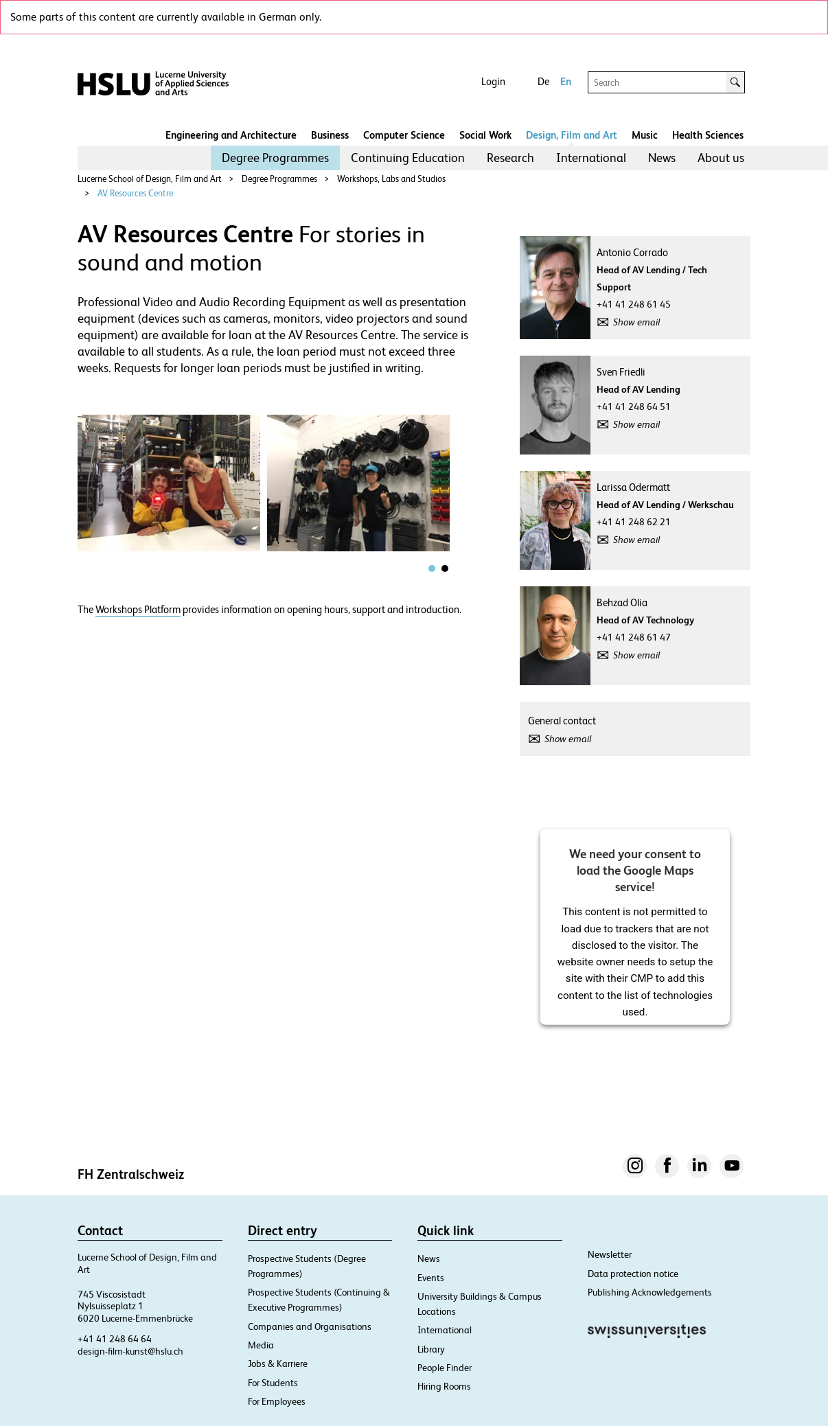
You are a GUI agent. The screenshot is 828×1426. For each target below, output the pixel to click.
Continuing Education (408, 157)
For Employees (277, 1401)
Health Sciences (708, 135)
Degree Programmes (275, 157)
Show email (636, 322)
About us (721, 157)
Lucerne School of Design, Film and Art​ (150, 179)
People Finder (444, 1367)
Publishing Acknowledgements (650, 1292)
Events (430, 1277)
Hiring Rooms (444, 1386)
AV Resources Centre (135, 193)
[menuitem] (275, 158)
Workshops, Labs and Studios (391, 179)
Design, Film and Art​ (571, 135)
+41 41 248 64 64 (115, 1338)
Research (510, 157)
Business (330, 135)
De (543, 81)
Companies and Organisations (309, 1326)
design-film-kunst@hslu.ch (130, 1351)
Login (493, 81)
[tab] (431, 568)
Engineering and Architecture (231, 135)
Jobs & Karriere (278, 1363)
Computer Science (404, 135)
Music (645, 135)
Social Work (485, 135)
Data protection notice (633, 1273)
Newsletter (610, 1254)
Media (261, 1344)
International (591, 157)
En (565, 81)
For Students (273, 1382)
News (662, 157)
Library (431, 1349)
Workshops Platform (138, 609)
